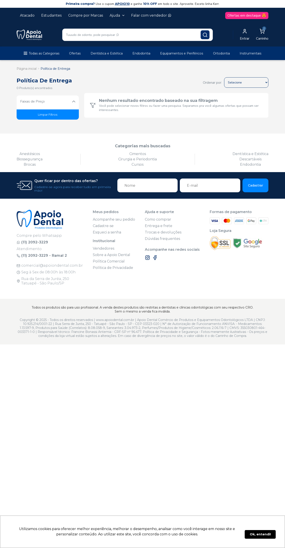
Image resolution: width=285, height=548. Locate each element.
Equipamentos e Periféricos (181, 53)
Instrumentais (250, 53)
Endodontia (141, 53)
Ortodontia (221, 53)
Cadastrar (255, 185)
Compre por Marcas (85, 15)
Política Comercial (109, 261)
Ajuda (117, 15)
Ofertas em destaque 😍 (246, 15)
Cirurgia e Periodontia (137, 159)
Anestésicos (29, 154)
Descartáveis (250, 159)
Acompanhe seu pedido (114, 219)
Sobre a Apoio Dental (111, 255)
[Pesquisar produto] (205, 34)
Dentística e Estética (107, 53)
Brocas (30, 164)
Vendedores (103, 248)
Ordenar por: (212, 82)
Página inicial (27, 69)
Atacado (27, 15)
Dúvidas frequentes (162, 239)
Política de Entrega (55, 69)
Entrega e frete (158, 226)
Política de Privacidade (113, 268)
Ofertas (75, 53)
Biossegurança (30, 159)
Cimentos (137, 154)
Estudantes (51, 15)
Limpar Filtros (47, 114)
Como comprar (158, 219)
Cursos (137, 164)
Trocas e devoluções (163, 232)
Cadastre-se (103, 226)
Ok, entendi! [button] (260, 534)
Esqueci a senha (107, 232)
